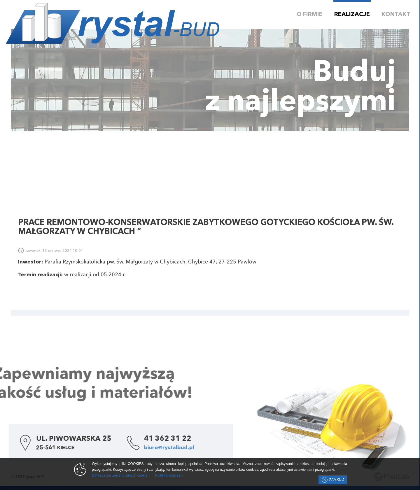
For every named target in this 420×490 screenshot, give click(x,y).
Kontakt (396, 14)
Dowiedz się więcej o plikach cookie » (121, 475)
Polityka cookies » (169, 475)
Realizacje (352, 14)
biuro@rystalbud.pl (146, 447)
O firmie (310, 14)
